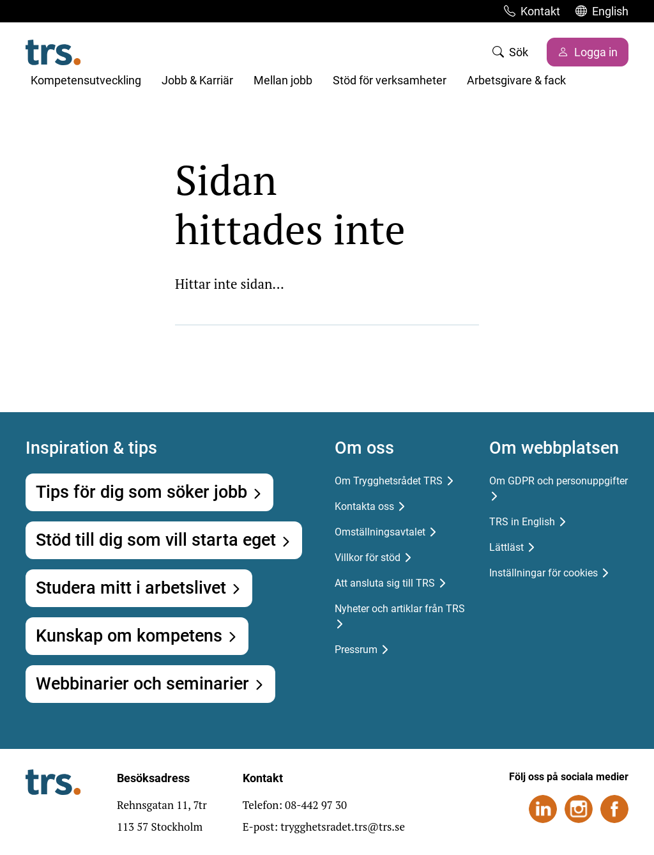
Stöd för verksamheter (389, 80)
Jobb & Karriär (197, 80)
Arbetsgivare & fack (516, 80)
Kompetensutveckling (86, 80)
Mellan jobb (283, 80)
